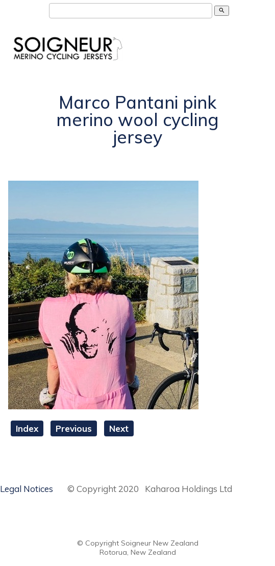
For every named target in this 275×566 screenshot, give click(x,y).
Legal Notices (26, 488)
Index (27, 428)
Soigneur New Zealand (159, 543)
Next (119, 428)
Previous (74, 428)
